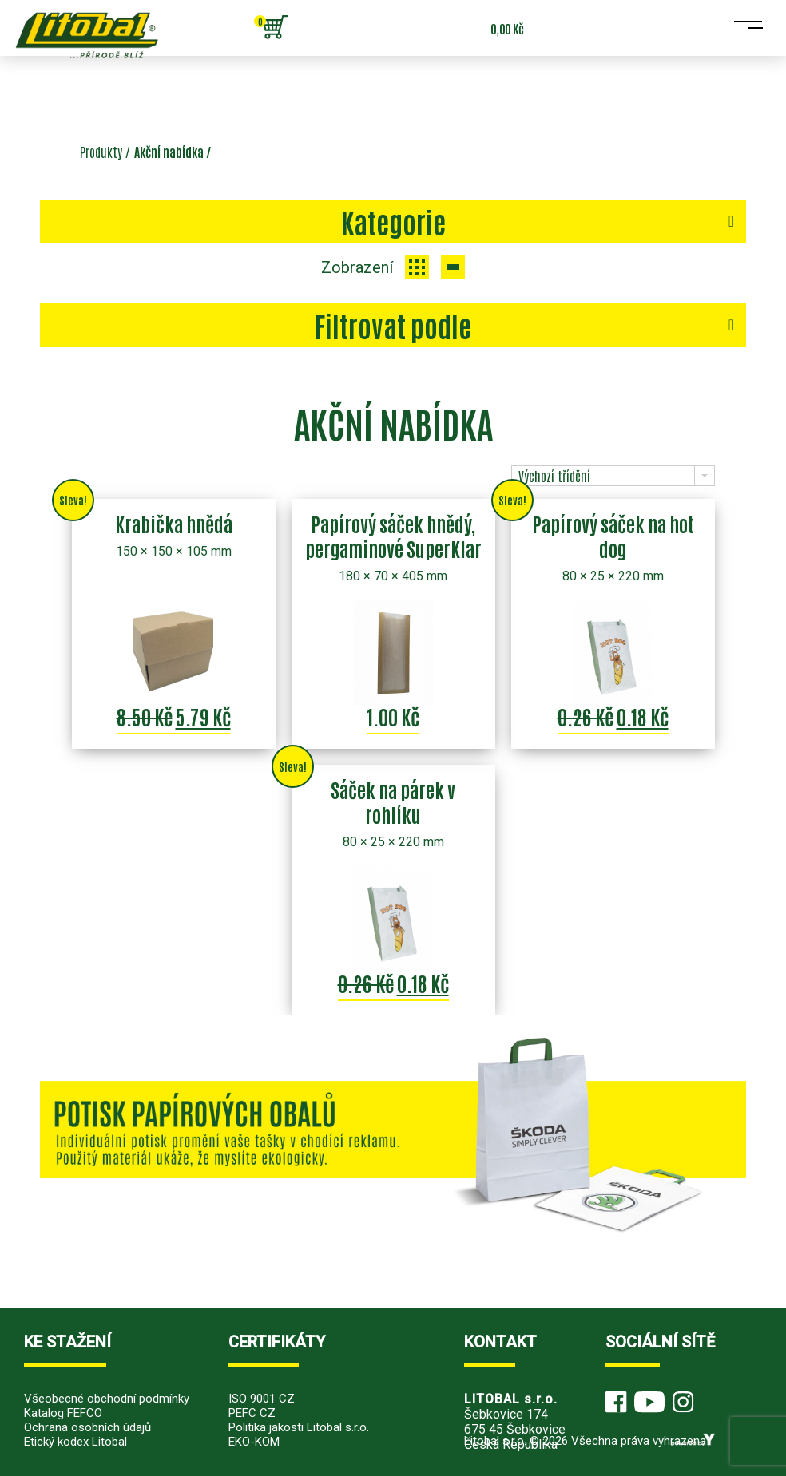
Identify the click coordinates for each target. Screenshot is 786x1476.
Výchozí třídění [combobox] (554, 476)
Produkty (101, 152)
